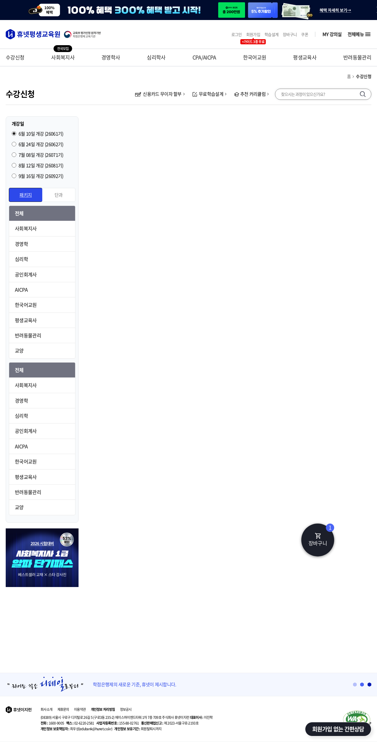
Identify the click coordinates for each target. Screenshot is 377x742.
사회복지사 (63, 57)
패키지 (25, 194)
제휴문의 (63, 709)
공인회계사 (26, 274)
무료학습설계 (207, 93)
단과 (59, 194)
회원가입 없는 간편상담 (338, 729)
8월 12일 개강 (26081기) (41, 165)
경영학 (21, 243)
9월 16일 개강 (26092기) (41, 175)
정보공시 (126, 709)
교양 (19, 350)
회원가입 (253, 34)
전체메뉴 (359, 34)
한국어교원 (254, 57)
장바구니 (290, 34)
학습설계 (271, 34)
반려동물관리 (357, 57)
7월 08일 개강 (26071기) (41, 154)
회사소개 (46, 709)
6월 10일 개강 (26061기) (41, 133)
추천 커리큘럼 (250, 93)
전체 (19, 213)
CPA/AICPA (204, 57)
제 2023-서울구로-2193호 (169, 723)
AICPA (21, 289)
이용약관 (80, 709)
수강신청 (15, 57)
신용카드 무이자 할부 (158, 93)
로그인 (236, 34)
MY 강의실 (332, 34)
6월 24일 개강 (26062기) (41, 144)
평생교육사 (304, 57)
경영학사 (110, 57)
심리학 (21, 258)
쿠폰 (304, 34)
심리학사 (156, 57)
